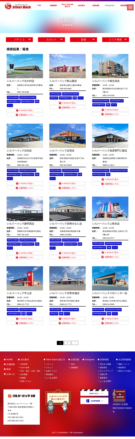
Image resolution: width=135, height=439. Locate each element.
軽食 (39, 101)
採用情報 (103, 362)
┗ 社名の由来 (23, 370)
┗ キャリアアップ (105, 373)
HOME (8, 362)
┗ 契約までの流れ (123, 373)
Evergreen (88, 362)
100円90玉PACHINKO (29, 97)
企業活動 (73, 362)
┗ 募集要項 (102, 380)
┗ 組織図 (22, 380)
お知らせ (9, 376)
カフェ (10, 106)
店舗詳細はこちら (26, 115)
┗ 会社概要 (23, 377)
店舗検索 (9, 367)
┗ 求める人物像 (104, 367)
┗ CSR (71, 367)
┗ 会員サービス (50, 373)
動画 (7, 372)
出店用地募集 (123, 362)
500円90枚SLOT (29, 101)
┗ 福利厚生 (102, 370)
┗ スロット (48, 370)
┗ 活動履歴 (73, 370)
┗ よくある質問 (50, 380)
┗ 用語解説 (48, 377)
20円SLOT (54, 98)
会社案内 (23, 362)
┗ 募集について (122, 367)
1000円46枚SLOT (14, 101)
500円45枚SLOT (119, 175)
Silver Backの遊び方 (54, 362)
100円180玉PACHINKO (102, 175)
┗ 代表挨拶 (23, 367)
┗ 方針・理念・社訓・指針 (29, 373)
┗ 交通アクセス (24, 384)
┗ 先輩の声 (102, 377)
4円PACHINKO (13, 97)
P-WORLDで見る (26, 110)
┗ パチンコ (48, 367)
